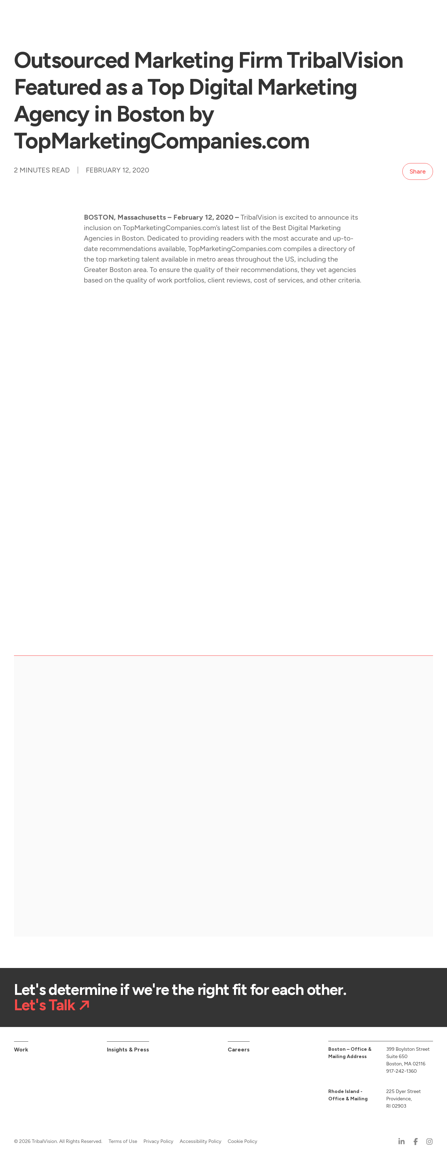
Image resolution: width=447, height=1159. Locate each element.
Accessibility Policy (200, 1139)
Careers (239, 1046)
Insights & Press (128, 1046)
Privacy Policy (159, 1139)
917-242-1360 (401, 1068)
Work (21, 1046)
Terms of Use (123, 1139)
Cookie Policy (242, 1139)
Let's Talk (44, 1002)
